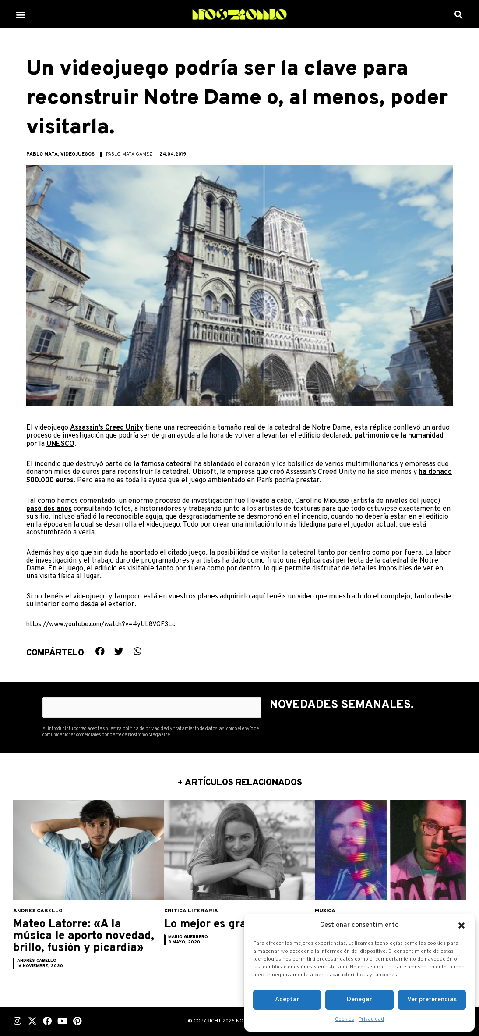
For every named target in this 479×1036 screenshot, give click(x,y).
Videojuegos (77, 154)
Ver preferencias (432, 1000)
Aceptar (287, 1000)
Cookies (344, 1019)
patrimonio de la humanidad (399, 435)
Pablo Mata (42, 154)
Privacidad (371, 1019)
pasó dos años (49, 507)
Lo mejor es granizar (228, 923)
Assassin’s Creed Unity (106, 428)
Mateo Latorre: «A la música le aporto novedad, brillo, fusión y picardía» (82, 941)
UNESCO (60, 443)
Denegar (359, 1000)
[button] (461, 925)
